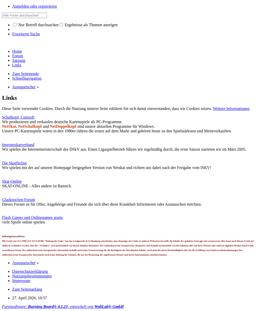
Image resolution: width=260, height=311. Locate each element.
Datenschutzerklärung (30, 271)
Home (17, 51)
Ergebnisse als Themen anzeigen (89, 25)
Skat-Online (12, 181)
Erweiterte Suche (26, 34)
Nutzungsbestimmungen (32, 276)
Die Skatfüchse (14, 163)
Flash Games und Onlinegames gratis (32, 217)
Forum (17, 56)
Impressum (21, 280)
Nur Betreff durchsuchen (36, 25)
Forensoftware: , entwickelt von (63, 306)
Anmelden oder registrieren (34, 6)
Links (16, 65)
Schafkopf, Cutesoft (18, 117)
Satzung (18, 60)
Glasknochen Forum (18, 199)
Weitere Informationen (231, 108)
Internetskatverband (18, 145)
